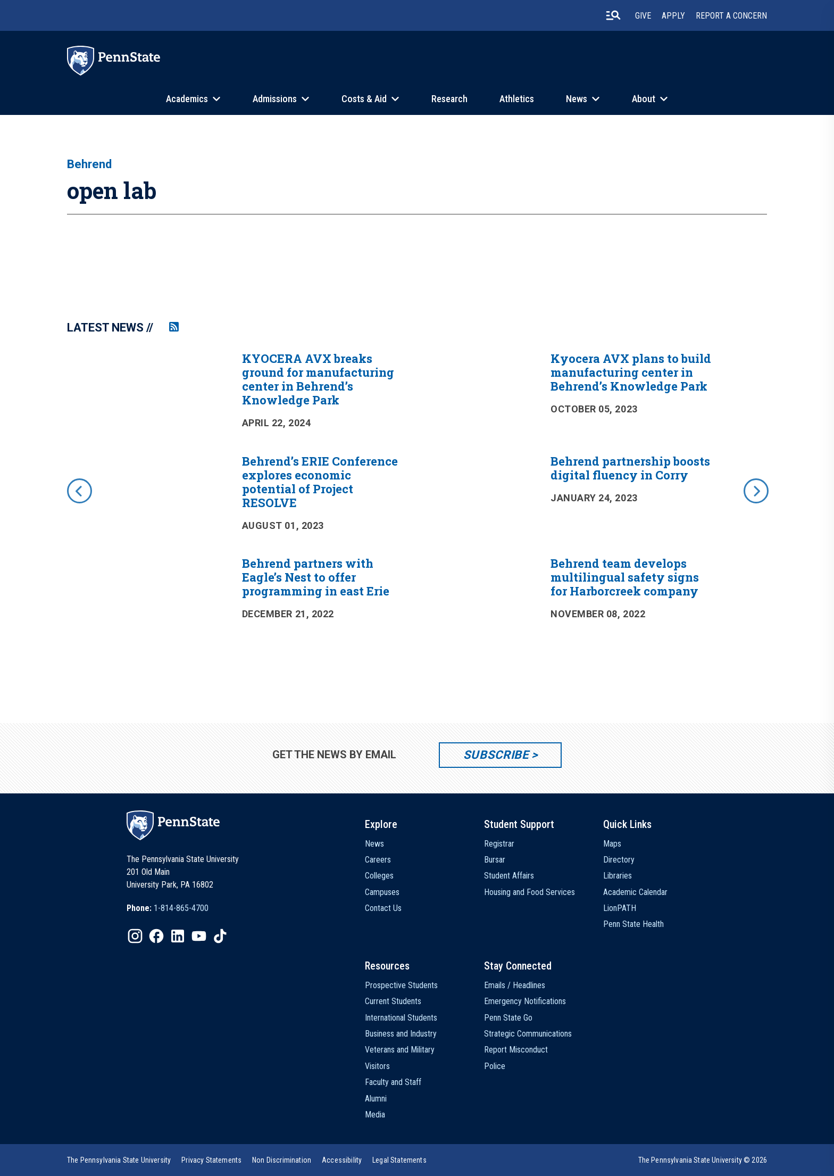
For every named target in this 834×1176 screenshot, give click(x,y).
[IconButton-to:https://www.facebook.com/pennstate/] (156, 936)
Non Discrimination (281, 1160)
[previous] (78, 490)
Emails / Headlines (514, 985)
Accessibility (342, 1160)
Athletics (516, 98)
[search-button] (613, 15)
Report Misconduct (516, 1050)
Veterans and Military (400, 1050)
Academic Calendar (635, 892)
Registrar (499, 844)
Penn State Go (508, 1018)
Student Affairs (509, 876)
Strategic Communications (528, 1034)
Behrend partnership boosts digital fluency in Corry (630, 468)
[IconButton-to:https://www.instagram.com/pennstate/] (135, 936)
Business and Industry (401, 1034)
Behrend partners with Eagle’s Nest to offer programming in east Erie (315, 577)
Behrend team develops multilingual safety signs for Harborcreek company (625, 577)
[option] (417, 505)
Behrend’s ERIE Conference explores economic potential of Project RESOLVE (320, 481)
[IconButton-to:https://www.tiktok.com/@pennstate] (220, 936)
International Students (401, 1018)
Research (449, 98)
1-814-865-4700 (181, 908)
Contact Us (383, 908)
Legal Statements (399, 1160)
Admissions (275, 98)
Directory (619, 860)
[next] (755, 490)
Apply (673, 16)
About (643, 98)
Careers (378, 860)
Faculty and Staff (393, 1082)
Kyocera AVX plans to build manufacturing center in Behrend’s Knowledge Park (631, 372)
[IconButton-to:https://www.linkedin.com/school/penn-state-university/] (177, 936)
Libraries (617, 876)
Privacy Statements (211, 1160)
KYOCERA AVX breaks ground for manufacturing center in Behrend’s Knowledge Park (318, 379)
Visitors (377, 1066)
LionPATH (619, 908)
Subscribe (496, 754)
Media (375, 1114)
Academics (187, 98)
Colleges (379, 876)
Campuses (382, 892)
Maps (612, 844)
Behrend (89, 164)
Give (643, 16)
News (576, 98)
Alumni (376, 1099)
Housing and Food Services (529, 892)
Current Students (393, 1001)
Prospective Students (401, 985)
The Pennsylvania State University (119, 1160)
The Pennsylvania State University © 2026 (702, 1160)
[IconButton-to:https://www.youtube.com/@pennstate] (198, 936)
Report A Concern (731, 16)
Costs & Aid (364, 98)
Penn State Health (633, 924)
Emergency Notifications (525, 1001)
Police (494, 1066)
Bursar (494, 860)
